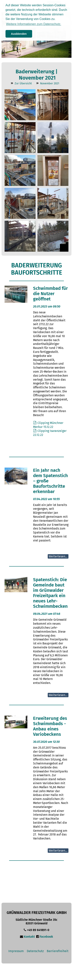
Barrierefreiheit (57, 951)
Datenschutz (35, 951)
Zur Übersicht (23, 83)
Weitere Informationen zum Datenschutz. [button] (33, 24)
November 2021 (49, 83)
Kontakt (29, 936)
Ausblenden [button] (19, 33)
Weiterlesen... (58, 556)
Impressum (16, 951)
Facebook (46, 936)
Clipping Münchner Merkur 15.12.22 (48, 425)
